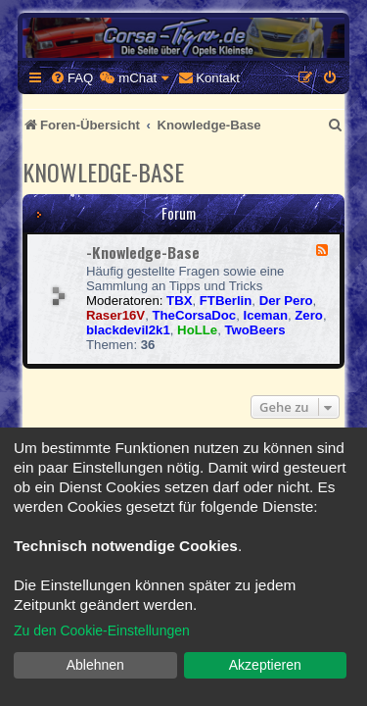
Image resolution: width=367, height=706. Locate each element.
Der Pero (286, 300)
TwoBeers (254, 330)
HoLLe (197, 330)
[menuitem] (71, 78)
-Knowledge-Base (143, 252)
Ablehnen (95, 665)
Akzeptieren (265, 665)
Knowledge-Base (103, 171)
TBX (179, 300)
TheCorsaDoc (194, 315)
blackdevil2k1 (128, 330)
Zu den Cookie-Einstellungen (102, 630)
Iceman (266, 315)
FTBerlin (226, 300)
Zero (309, 315)
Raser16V (115, 315)
